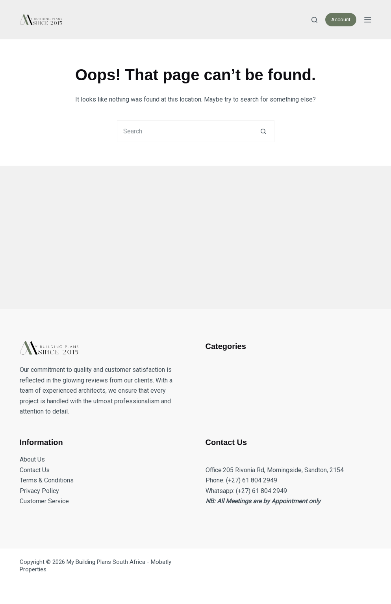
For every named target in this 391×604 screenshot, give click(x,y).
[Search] (314, 20)
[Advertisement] (196, 232)
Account (340, 19)
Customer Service (44, 501)
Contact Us (35, 470)
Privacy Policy (39, 491)
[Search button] (263, 131)
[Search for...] (185, 131)
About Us (32, 459)
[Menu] (367, 19)
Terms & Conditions (47, 480)
